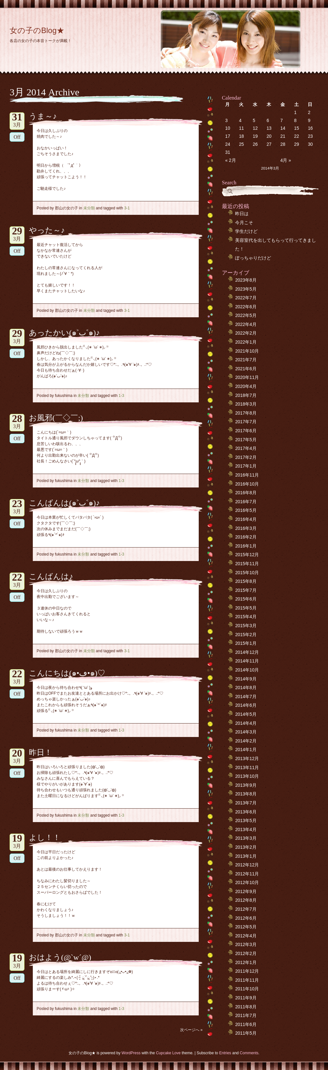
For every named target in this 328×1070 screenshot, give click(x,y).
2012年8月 (245, 900)
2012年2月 (245, 953)
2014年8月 (245, 687)
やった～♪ (47, 230)
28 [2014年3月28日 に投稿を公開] (282, 144)
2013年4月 (245, 829)
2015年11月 (247, 563)
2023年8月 (245, 280)
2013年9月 (245, 785)
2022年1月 (245, 342)
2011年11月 (247, 980)
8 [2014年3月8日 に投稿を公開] (295, 120)
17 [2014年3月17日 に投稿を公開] (227, 136)
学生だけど (246, 231)
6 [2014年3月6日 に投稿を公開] (268, 120)
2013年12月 (247, 758)
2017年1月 (245, 466)
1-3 (121, 395)
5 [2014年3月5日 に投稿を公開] (254, 120)
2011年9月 (245, 997)
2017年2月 (245, 457)
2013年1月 (245, 856)
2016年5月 (245, 510)
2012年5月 (245, 927)
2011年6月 (245, 1024)
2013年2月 (245, 847)
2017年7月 (245, 421)
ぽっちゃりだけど (253, 258)
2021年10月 (247, 351)
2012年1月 (245, 962)
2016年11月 (247, 475)
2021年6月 (245, 368)
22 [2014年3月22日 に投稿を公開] (296, 136)
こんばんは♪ (51, 576)
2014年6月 (245, 705)
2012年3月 (245, 944)
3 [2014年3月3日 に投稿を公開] (226, 120)
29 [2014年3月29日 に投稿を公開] (296, 144)
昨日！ (40, 752)
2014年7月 (245, 696)
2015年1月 (245, 643)
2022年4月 (245, 324)
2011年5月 (245, 1033)
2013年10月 (247, 776)
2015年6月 (245, 599)
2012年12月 (247, 865)
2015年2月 (245, 634)
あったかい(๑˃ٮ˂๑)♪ (64, 333)
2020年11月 (247, 377)
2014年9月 (245, 679)
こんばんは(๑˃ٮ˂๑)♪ (64, 503)
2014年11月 (247, 661)
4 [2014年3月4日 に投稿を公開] (240, 120)
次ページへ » (191, 1030)
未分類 (89, 208)
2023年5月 (245, 289)
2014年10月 (247, 670)
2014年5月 (245, 714)
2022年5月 (245, 315)
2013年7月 (245, 803)
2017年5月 (245, 439)
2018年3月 (245, 404)
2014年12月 (247, 652)
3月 (17, 119)
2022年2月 (245, 333)
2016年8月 (245, 492)
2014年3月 (245, 732)
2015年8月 (245, 581)
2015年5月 (245, 608)
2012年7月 (245, 909)
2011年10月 (247, 989)
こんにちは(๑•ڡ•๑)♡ (67, 673)
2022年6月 (245, 306)
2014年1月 (245, 749)
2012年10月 (247, 882)
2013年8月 (245, 794)
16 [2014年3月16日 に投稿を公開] (310, 128)
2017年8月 (245, 413)
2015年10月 (247, 572)
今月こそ (244, 222)
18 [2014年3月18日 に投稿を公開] (241, 136)
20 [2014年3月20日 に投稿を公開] (269, 136)
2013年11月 (247, 767)
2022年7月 (245, 297)
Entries (225, 1053)
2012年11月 (247, 874)
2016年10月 (247, 484)
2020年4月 (245, 386)
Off (17, 137)
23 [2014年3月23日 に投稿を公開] (310, 136)
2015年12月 (247, 554)
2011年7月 (245, 1015)
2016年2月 (245, 537)
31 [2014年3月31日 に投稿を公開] (227, 152)
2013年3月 (245, 838)
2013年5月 (245, 820)
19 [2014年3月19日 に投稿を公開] (255, 136)
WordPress (131, 1053)
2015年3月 (245, 625)
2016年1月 (245, 546)
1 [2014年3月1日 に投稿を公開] (295, 112)
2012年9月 (245, 891)
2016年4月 (245, 519)
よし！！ (44, 837)
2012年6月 (245, 918)
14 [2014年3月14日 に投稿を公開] (282, 128)
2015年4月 (245, 616)
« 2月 (230, 160)
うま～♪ (43, 116)
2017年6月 (245, 430)
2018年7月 (245, 395)
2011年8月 (245, 1006)
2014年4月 (245, 723)
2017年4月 (245, 448)
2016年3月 (245, 528)
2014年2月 (245, 741)
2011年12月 (247, 971)
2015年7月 (245, 590)
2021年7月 (245, 359)
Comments (249, 1053)
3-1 (127, 208)
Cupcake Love (168, 1053)
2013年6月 (245, 812)
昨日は (242, 213)
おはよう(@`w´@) (60, 957)
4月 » (285, 160)
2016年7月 (245, 501)
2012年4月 (245, 936)
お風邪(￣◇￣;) (56, 418)
